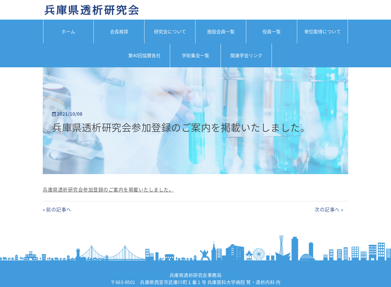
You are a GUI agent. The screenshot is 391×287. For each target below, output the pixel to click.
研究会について (170, 31)
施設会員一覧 (221, 31)
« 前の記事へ (57, 209)
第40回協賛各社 (144, 55)
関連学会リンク (246, 55)
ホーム (68, 31)
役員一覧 (271, 31)
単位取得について (322, 31)
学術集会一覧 (195, 55)
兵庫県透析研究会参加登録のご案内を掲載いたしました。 (181, 127)
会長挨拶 (119, 31)
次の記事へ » (329, 209)
